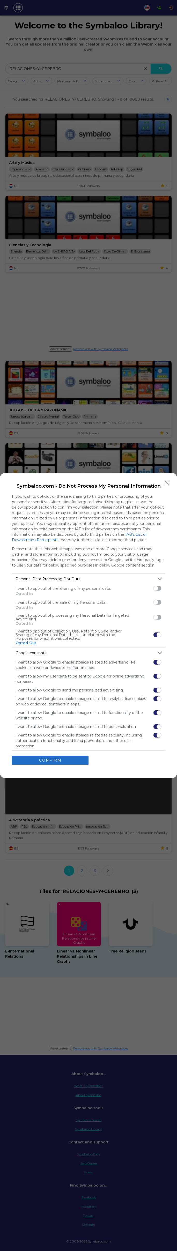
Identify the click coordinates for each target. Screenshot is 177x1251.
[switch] (157, 588)
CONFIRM (50, 760)
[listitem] (88, 579)
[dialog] (88, 625)
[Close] (167, 483)
